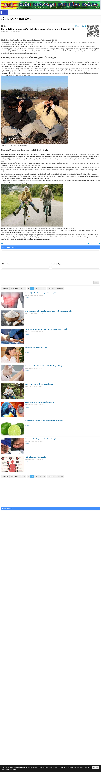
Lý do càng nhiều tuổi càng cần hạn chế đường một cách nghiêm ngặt (48, 311)
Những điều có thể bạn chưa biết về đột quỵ (40, 402)
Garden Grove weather (50, 506)
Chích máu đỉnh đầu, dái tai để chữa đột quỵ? (40, 439)
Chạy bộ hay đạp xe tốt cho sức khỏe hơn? (39, 384)
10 (32, 288)
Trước (78, 26)
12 (40, 288)
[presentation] (18, 275)
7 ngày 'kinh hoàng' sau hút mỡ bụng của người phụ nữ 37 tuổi (46, 329)
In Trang (2, 243)
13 (44, 288)
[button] (4, 12)
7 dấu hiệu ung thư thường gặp (35, 457)
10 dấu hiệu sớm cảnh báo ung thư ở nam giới (40, 293)
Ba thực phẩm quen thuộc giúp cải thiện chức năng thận (44, 420)
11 (36, 288)
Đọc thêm (27, 297)
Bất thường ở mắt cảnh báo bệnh (36, 347)
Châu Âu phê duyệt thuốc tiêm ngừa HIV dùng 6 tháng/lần (44, 366)
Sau (83, 26)
